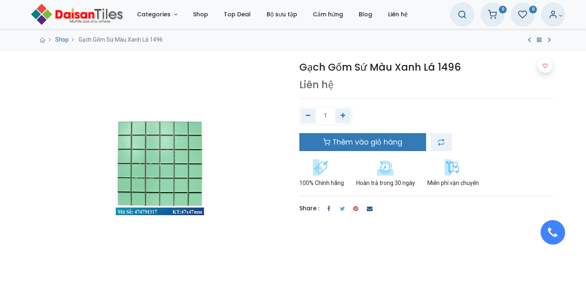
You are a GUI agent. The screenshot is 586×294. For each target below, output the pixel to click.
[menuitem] (215, 14)
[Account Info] (541, 15)
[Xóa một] (308, 116)
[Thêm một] (342, 116)
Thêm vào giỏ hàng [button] (362, 142)
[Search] (447, 15)
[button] (441, 142)
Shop (62, 39)
